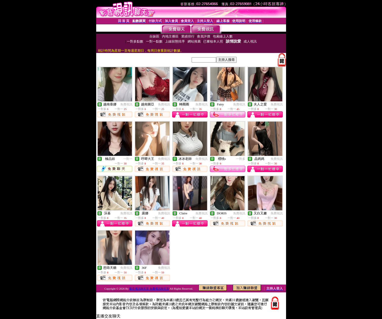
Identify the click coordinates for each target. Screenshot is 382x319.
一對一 (127, 159)
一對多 (240, 159)
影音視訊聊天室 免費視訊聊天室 (149, 288)
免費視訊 (126, 104)
